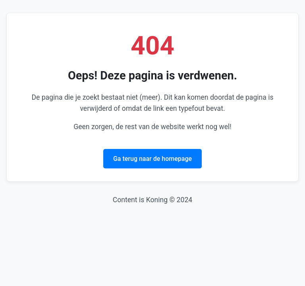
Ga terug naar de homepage (152, 158)
